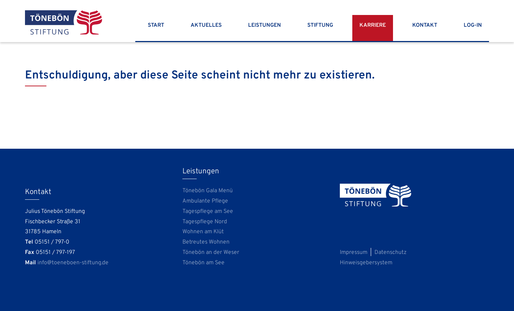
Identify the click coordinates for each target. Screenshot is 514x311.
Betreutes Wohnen (206, 242)
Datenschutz (390, 252)
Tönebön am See (203, 262)
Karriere (372, 25)
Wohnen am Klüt (203, 231)
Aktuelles (206, 25)
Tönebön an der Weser (210, 252)
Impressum (353, 252)
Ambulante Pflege (205, 201)
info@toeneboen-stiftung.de (73, 262)
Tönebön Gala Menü (207, 190)
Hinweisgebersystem (366, 262)
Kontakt (424, 25)
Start (156, 25)
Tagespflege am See (207, 211)
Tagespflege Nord (204, 221)
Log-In (473, 25)
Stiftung (320, 25)
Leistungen (264, 25)
